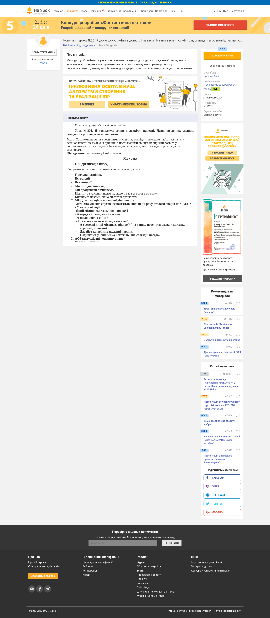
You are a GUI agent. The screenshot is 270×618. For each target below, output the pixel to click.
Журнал (58, 11)
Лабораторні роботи (149, 574)
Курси (86, 574)
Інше (174, 11)
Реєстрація (237, 11)
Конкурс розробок (106, 22)
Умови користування (200, 611)
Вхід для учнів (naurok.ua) (206, 562)
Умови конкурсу (220, 25)
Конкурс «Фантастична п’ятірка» (210, 570)
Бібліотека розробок (149, 566)
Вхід (225, 11)
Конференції (89, 570)
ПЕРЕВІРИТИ (171, 543)
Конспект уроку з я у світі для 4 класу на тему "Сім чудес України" (222, 440)
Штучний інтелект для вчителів (155, 591)
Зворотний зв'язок (43, 576)
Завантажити (222, 55)
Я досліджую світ (213, 84)
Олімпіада (161, 11)
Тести (84, 11)
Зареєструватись (43, 52)
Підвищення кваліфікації (122, 11)
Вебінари (87, 566)
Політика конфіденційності (227, 611)
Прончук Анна (211, 76)
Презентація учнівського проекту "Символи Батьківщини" (218, 459)
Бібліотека (72, 11)
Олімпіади (143, 587)
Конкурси (147, 11)
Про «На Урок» (37, 562)
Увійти (43, 63)
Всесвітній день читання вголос (222, 340)
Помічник (97, 11)
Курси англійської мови (151, 595)
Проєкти (142, 578)
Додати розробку (222, 278)
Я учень (216, 11)
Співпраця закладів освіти (44, 566)
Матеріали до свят (202, 566)
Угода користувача (178, 611)
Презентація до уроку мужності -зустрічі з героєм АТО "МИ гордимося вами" (222, 405)
